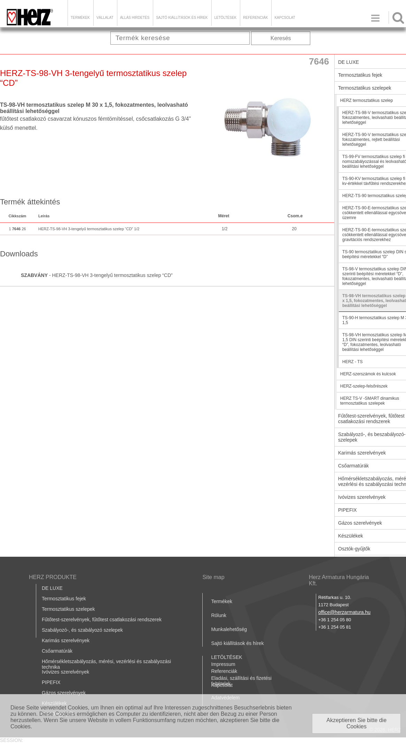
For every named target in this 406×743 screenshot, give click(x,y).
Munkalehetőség (229, 629)
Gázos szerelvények (64, 693)
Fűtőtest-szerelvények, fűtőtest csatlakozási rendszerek (102, 619)
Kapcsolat (284, 18)
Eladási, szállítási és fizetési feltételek (241, 680)
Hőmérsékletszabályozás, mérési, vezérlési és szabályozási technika (106, 664)
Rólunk (218, 615)
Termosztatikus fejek (64, 598)
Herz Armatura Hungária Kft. (339, 580)
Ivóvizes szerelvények (65, 672)
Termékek (80, 18)
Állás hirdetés (134, 18)
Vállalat (105, 18)
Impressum (223, 664)
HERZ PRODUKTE (53, 577)
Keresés (281, 38)
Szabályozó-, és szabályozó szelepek (82, 630)
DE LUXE (52, 588)
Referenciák (255, 18)
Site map (213, 577)
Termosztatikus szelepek (68, 609)
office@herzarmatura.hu (344, 612)
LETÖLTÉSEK (225, 18)
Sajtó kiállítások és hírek (182, 18)
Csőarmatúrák (57, 651)
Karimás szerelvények (65, 640)
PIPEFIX (51, 682)
